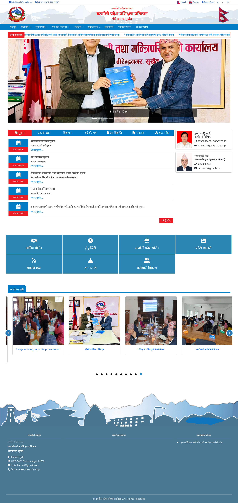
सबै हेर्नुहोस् (166, 220)
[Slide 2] (105, 118)
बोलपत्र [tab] (90, 133)
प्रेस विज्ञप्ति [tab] (114, 133)
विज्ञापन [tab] (67, 133)
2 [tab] (102, 374)
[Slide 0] (94, 118)
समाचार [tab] (138, 133)
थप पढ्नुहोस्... (37, 150)
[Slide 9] (143, 118)
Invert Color (208, 2)
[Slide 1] (100, 118)
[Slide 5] (121, 118)
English (194, 2)
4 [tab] (111, 374)
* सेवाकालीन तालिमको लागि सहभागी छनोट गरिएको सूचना (154, 34)
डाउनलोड (109, 27)
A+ (228, 2)
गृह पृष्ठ (13, 27)
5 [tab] (116, 374)
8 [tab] (131, 374)
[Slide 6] (127, 118)
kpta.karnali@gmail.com (20, 2)
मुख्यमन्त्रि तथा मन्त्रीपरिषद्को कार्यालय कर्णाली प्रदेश (201, 442)
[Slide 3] (111, 118)
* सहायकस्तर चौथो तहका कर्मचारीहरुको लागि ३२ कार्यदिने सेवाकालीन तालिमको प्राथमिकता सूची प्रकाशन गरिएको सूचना (73, 34)
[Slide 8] (138, 118)
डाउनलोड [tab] (162, 133)
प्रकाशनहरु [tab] (43, 133)
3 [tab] (107, 374)
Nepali (181, 2)
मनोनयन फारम (124, 27)
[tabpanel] (90, 181)
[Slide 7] (132, 118)
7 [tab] (126, 374)
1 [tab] (97, 374)
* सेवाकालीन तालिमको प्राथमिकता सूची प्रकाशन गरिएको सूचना (210, 34)
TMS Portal (142, 27)
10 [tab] (141, 374)
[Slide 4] (116, 118)
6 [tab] (121, 374)
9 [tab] (136, 374)
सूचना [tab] (19, 133)
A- (218, 2)
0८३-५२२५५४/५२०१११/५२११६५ (47, 2)
